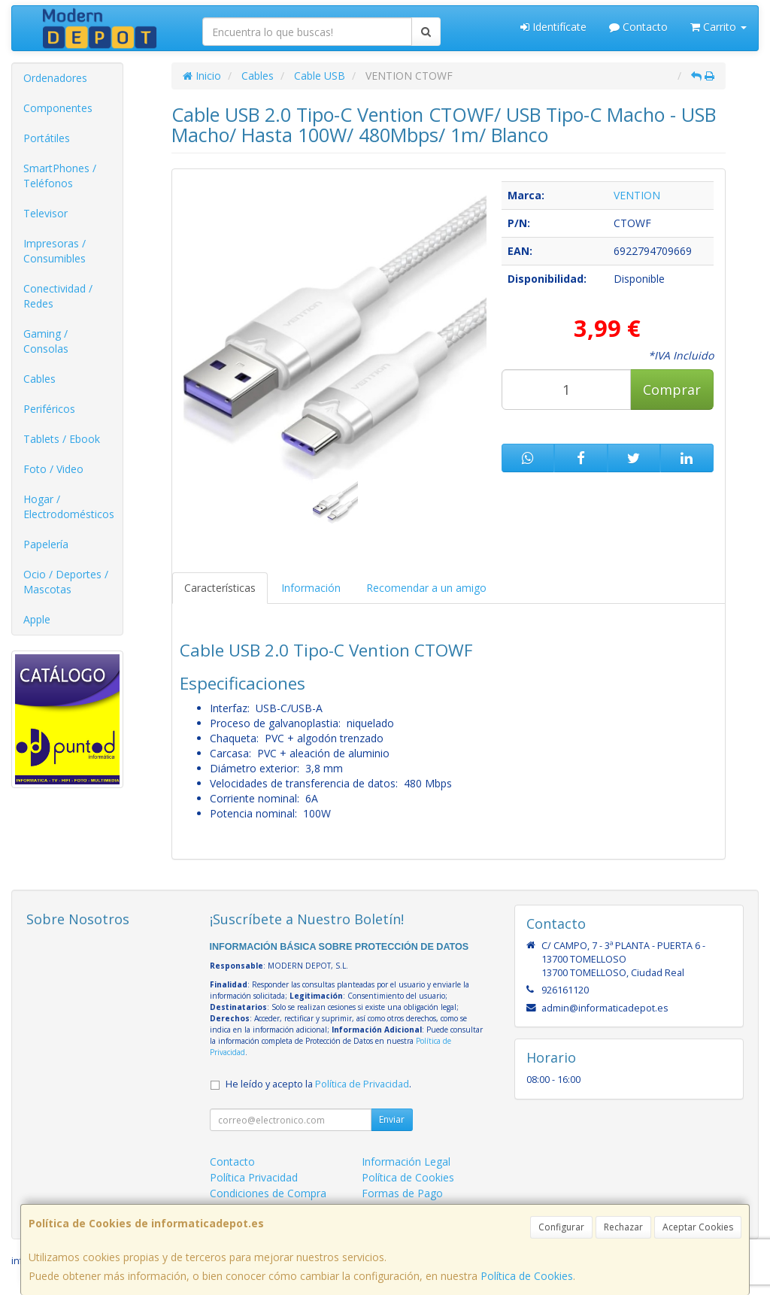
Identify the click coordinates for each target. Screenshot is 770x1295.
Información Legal (406, 1161)
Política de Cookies (526, 1276)
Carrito (718, 27)
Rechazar (623, 1227)
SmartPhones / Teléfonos (59, 175)
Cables (39, 379)
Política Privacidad (254, 1177)
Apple (36, 619)
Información (311, 588)
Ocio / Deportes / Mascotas (65, 581)
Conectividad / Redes (57, 296)
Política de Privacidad (362, 1084)
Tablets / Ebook (61, 439)
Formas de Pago (402, 1193)
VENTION (637, 195)
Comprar (672, 390)
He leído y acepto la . (318, 1084)
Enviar (392, 1119)
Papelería (45, 544)
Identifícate (553, 27)
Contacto (638, 27)
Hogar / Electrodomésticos (68, 506)
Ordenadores (55, 78)
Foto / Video (53, 469)
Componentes (57, 108)
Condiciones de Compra (268, 1193)
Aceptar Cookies (697, 1227)
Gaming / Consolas (45, 341)
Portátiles (46, 138)
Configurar (561, 1227)
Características (220, 588)
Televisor (45, 213)
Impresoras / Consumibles (54, 250)
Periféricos (49, 409)
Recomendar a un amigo (426, 588)
